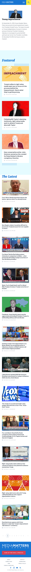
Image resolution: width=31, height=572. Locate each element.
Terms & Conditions (9, 565)
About (8, 559)
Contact (22, 559)
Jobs (9, 563)
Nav (22, 2)
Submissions (22, 561)
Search (28, 2)
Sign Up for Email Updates (13, 552)
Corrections (8, 561)
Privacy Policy (22, 563)
